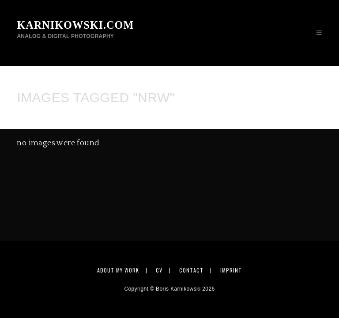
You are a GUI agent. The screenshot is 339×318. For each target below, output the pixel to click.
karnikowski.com (74, 29)
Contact (191, 270)
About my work (118, 270)
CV (159, 270)
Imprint (231, 270)
